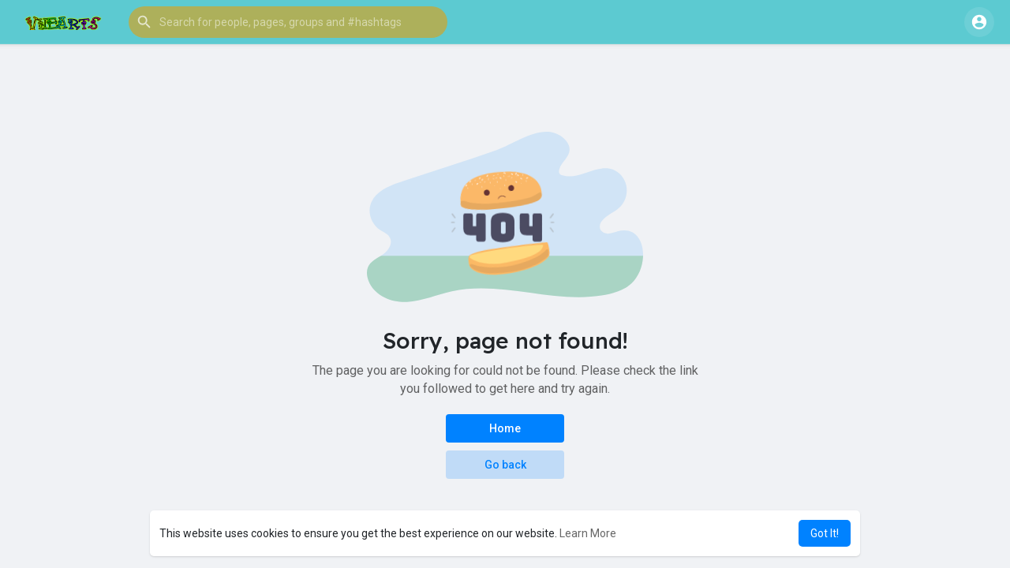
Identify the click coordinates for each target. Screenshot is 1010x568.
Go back (505, 464)
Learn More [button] (587, 533)
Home (505, 428)
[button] (288, 22)
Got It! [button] (824, 533)
